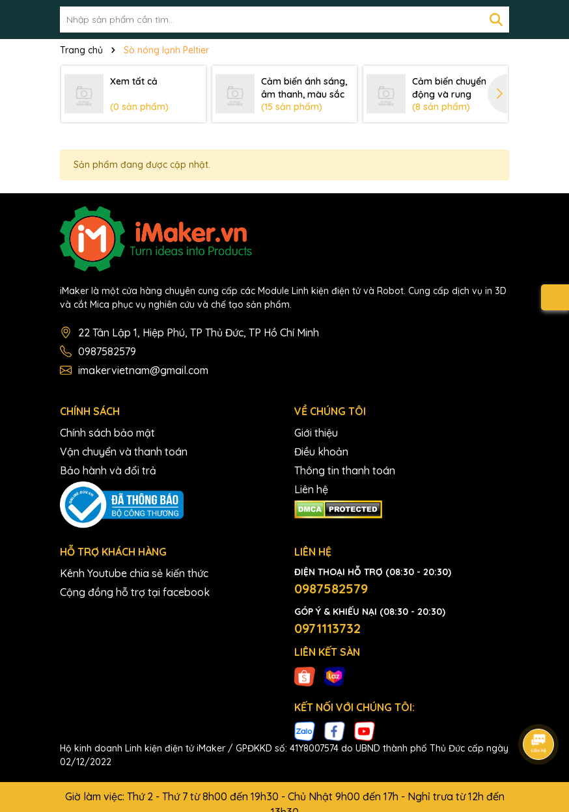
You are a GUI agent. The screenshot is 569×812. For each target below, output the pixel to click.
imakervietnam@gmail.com (143, 370)
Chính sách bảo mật (107, 432)
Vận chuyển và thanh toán (123, 451)
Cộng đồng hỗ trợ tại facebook (135, 592)
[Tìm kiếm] (496, 19)
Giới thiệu (316, 432)
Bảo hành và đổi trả (108, 470)
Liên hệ (311, 489)
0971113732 (327, 628)
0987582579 (107, 351)
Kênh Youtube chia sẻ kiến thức (134, 573)
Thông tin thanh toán (344, 470)
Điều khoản (321, 451)
